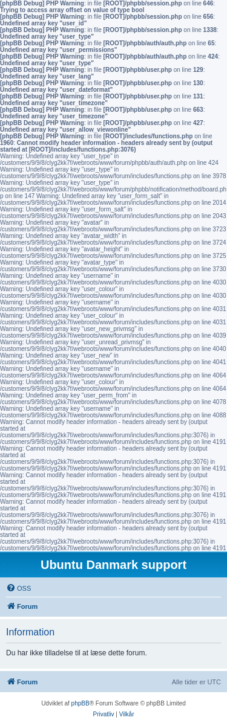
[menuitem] (18, 588)
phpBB (80, 703)
